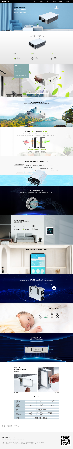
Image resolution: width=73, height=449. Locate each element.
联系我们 (67, 1)
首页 (34, 1)
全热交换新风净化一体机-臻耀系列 (12, 425)
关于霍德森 (41, 1)
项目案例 (54, 1)
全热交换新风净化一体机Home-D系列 (12, 426)
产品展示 (47, 1)
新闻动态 (60, 1)
